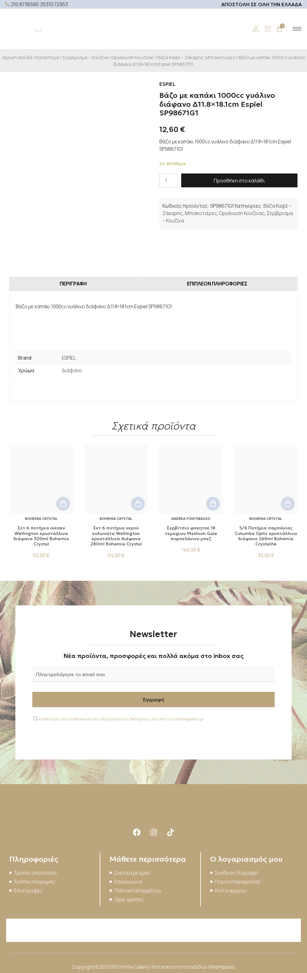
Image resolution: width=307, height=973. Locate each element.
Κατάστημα (47, 57)
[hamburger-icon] (297, 29)
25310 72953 (54, 4)
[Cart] (279, 29)
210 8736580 (25, 4)
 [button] (63, 504)
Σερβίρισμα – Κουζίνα (85, 57)
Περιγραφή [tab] (73, 283)
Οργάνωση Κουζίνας (133, 57)
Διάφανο (72, 370)
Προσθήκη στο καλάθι (239, 180)
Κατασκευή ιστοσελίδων (180, 966)
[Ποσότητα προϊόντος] (168, 180)
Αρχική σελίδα (17, 57)
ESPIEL (69, 357)
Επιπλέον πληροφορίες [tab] (217, 283)
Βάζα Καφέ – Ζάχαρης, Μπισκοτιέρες (196, 57)
